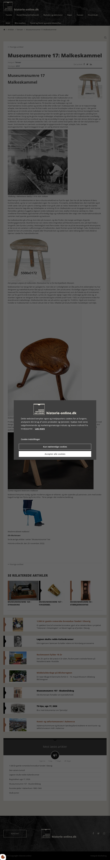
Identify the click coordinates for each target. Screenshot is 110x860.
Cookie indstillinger (30, 439)
